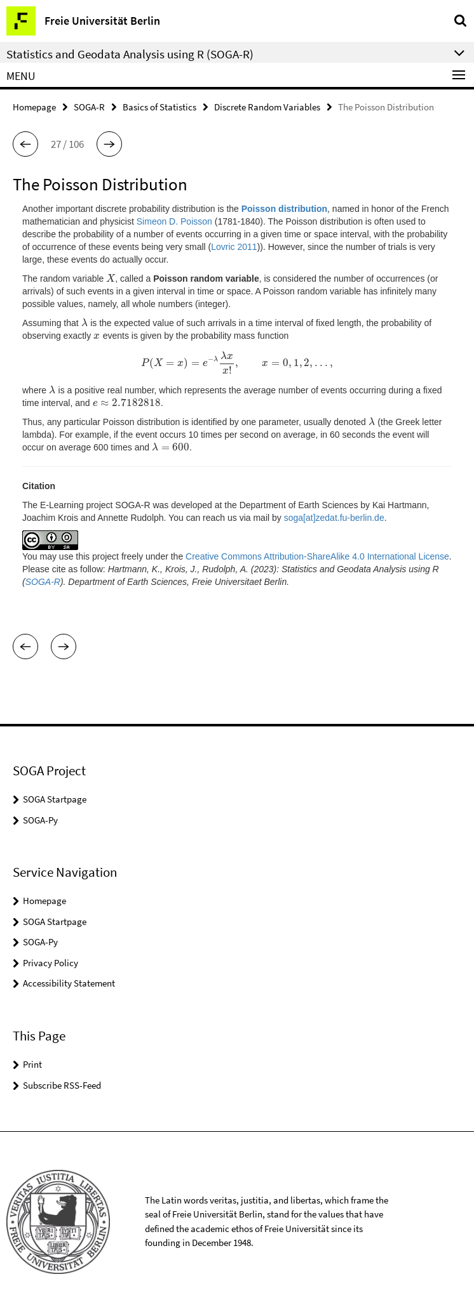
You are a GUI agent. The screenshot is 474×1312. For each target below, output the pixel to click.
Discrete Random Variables (267, 107)
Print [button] (32, 1064)
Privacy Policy (50, 963)
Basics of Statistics (159, 107)
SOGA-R (89, 107)
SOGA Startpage (54, 799)
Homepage (34, 107)
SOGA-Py (40, 820)
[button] (25, 144)
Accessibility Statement (69, 983)
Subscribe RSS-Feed (62, 1085)
